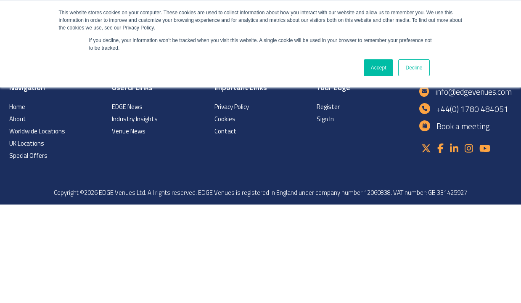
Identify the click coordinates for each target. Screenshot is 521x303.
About (17, 119)
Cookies (224, 119)
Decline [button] (413, 68)
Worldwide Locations (37, 131)
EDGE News (127, 107)
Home (17, 107)
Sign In (325, 119)
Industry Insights (135, 119)
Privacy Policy (231, 107)
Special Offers (28, 155)
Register (328, 107)
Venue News (128, 131)
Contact (225, 131)
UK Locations (26, 143)
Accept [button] (378, 68)
